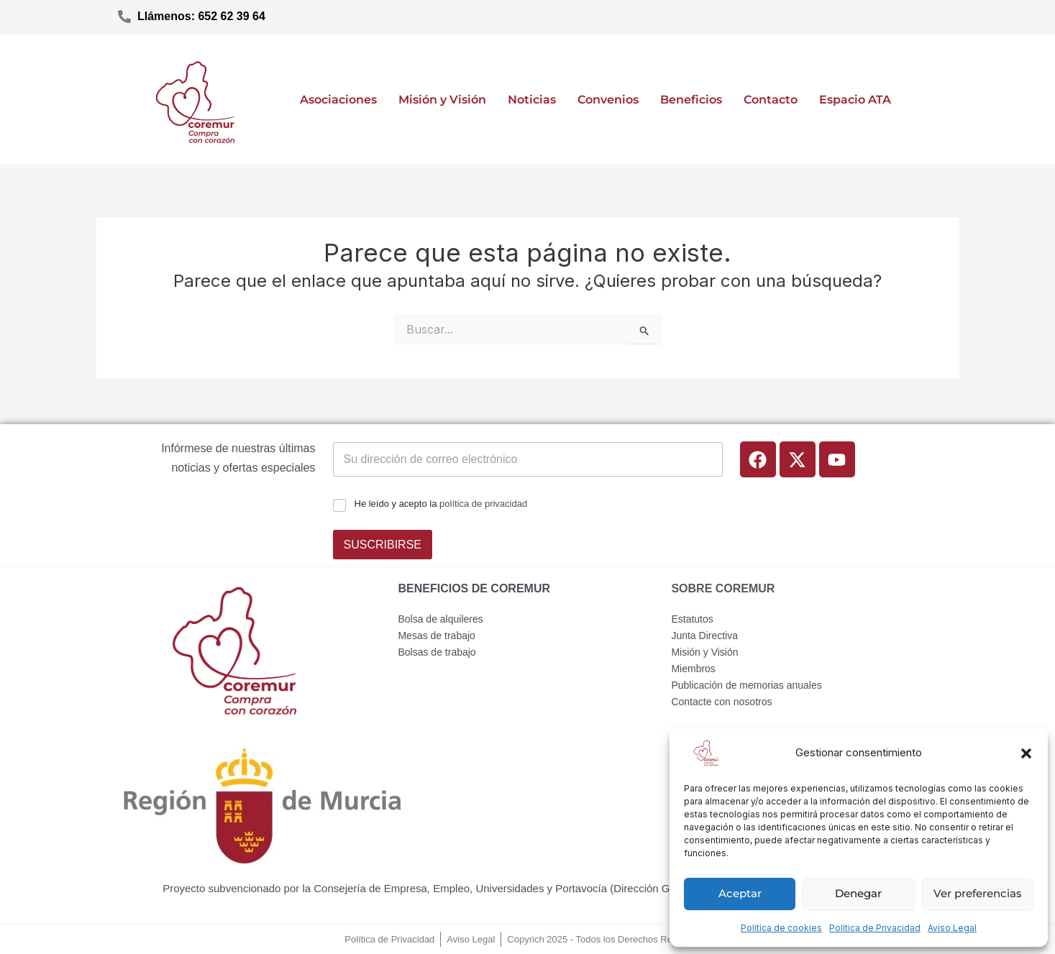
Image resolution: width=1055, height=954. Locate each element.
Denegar (858, 893)
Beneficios (691, 99)
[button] (1026, 753)
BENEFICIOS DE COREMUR (474, 588)
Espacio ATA (855, 99)
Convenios (608, 99)
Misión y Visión (442, 99)
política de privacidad (483, 503)
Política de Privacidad (875, 927)
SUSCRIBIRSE (382, 544)
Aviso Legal (952, 927)
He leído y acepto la (441, 503)
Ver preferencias (977, 893)
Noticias (532, 99)
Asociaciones (338, 99)
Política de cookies (781, 927)
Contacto (771, 99)
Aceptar (740, 893)
